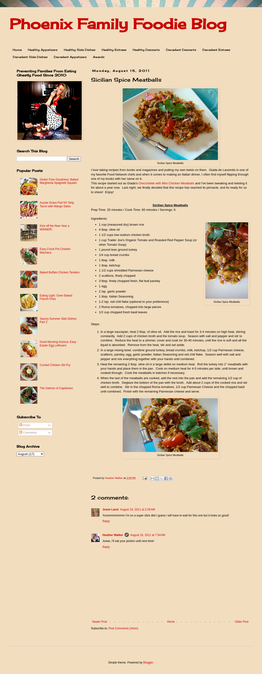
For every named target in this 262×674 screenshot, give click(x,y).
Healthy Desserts (146, 50)
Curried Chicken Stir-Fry (55, 365)
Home (17, 50)
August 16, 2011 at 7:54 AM (147, 535)
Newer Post (99, 621)
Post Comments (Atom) (123, 628)
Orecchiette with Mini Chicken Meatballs (166, 183)
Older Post (241, 621)
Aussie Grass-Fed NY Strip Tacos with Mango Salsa (57, 204)
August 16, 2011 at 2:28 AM (137, 509)
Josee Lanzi (110, 509)
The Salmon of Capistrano (56, 388)
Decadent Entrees (216, 50)
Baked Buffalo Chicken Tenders (60, 272)
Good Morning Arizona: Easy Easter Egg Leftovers (58, 343)
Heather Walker (112, 535)
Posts (24, 425)
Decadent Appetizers (70, 57)
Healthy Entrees (114, 50)
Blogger (148, 662)
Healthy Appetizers (43, 50)
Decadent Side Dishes (30, 57)
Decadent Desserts (181, 50)
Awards (99, 57)
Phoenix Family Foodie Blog (118, 23)
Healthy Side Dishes (80, 50)
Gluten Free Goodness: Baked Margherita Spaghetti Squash (59, 181)
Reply (106, 521)
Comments (28, 432)
